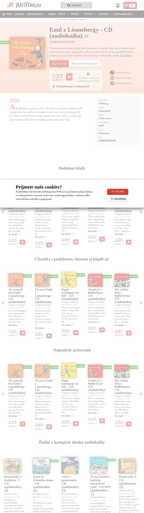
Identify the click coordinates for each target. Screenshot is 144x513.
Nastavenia (118, 198)
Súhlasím (117, 191)
